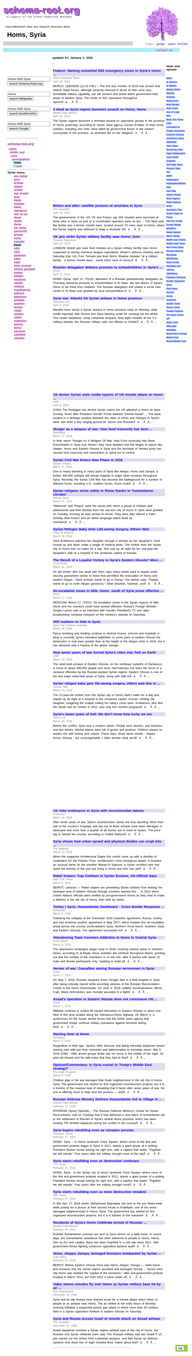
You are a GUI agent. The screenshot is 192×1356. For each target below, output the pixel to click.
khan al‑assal (22, 265)
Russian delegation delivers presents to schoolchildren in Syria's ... (107, 267)
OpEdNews (172, 273)
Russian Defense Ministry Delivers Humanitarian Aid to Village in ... (107, 1099)
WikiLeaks (171, 326)
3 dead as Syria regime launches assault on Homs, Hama (99, 109)
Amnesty (170, 97)
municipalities (21, 159)
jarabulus (20, 255)
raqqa (17, 310)
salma (18, 317)
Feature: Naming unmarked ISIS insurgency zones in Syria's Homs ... (107, 72)
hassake (19, 241)
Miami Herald (173, 236)
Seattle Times (173, 303)
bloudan (19, 203)
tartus (17, 327)
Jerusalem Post (174, 210)
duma (17, 224)
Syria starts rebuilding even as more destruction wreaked (99, 1192)
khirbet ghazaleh (24, 269)
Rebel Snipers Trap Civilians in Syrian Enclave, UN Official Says (105, 876)
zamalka (19, 338)
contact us (164, 50)
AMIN (169, 78)
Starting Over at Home (71, 1034)
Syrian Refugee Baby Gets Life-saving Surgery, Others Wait (101, 529)
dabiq (17, 207)
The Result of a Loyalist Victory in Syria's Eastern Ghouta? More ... (107, 560)
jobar (17, 258)
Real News (171, 288)
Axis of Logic (173, 112)
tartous (18, 324)
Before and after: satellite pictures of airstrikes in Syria (97, 205)
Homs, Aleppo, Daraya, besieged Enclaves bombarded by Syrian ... (107, 1253)
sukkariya (20, 320)
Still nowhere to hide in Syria (76, 622)
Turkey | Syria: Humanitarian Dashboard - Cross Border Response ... (108, 907)
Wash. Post (172, 322)
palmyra (19, 293)
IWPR (169, 176)
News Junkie (172, 262)
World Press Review (176, 334)
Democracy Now (174, 149)
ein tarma (20, 227)
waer (19, 166)
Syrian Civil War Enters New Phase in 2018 (88, 460)
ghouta (18, 234)
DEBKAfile (171, 142)
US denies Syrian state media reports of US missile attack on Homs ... (108, 396)
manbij (18, 282)
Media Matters (173, 232)
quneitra (19, 303)
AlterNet (170, 93)
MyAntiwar (171, 255)
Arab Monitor (172, 104)
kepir (17, 262)
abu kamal (20, 176)
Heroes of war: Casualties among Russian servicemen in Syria (103, 968)
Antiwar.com (172, 101)
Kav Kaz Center (174, 221)
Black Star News (174, 119)
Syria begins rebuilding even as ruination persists (93, 1130)
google (161, 44)
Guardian (170, 161)
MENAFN (171, 228)
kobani (18, 272)
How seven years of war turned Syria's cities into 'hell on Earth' (105, 652)
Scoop (169, 296)
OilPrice (170, 270)
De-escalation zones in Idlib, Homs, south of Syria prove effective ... (108, 591)
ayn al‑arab (21, 193)
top (180, 1348)
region (13, 148)
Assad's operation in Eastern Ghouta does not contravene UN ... (105, 999)
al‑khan (18, 182)
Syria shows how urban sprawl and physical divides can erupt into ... (107, 843)
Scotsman (171, 300)
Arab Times (172, 108)
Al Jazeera (171, 82)
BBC (168, 116)
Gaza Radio (172, 157)
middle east (17, 152)
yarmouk (19, 331)
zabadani (19, 334)
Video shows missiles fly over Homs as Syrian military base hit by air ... (107, 1286)
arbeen (18, 189)
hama (17, 238)
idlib (17, 248)
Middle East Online (176, 240)
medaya (19, 286)
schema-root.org (21, 144)
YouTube (182, 44)
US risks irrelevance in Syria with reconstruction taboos (98, 810)
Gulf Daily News (174, 165)
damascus (20, 210)
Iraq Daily (171, 191)
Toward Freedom (174, 311)
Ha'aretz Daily (173, 168)
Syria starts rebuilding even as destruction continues (96, 1161)
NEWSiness (172, 258)
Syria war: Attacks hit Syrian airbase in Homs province (97, 298)
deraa (17, 217)
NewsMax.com (173, 266)
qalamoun (20, 296)
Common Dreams (175, 134)
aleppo (18, 186)
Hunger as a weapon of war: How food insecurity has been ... (103, 429)
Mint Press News (175, 247)
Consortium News (175, 138)
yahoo (172, 44)
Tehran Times (173, 307)
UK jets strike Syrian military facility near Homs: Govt (96, 236)
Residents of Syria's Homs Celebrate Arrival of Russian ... (100, 1222)
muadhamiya (22, 289)
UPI (168, 319)
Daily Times (172, 146)
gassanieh (20, 231)
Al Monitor (171, 86)
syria (14, 155)
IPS (168, 172)
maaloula (20, 279)
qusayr (18, 307)
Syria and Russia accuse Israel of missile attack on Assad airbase (106, 1318)
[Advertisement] (90, 167)
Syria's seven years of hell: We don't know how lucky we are (102, 714)
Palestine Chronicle (176, 277)
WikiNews (171, 330)
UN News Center (175, 315)
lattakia (18, 276)
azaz (17, 196)
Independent (172, 180)
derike (18, 221)
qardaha (19, 300)
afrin (17, 179)
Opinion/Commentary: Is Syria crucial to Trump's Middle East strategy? (102, 1066)
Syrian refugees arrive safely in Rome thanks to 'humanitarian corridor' (103, 492)
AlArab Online (173, 89)
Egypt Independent (175, 153)
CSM (168, 123)
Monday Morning (174, 251)
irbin (17, 251)
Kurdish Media (173, 225)
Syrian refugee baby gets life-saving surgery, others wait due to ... (106, 683)
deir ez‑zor (21, 214)
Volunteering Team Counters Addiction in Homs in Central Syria (104, 937)
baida (17, 200)
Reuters (170, 292)
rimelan (19, 314)
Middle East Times (175, 243)
